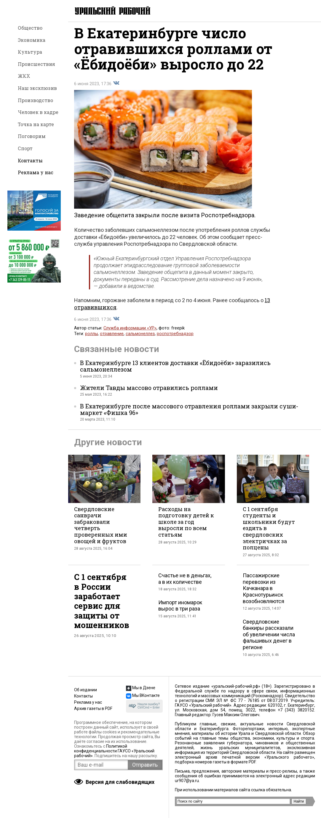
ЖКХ (24, 76)
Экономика (31, 40)
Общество (30, 28)
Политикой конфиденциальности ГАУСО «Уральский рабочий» (114, 751)
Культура (30, 52)
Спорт (25, 148)
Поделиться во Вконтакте (116, 87)
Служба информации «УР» (129, 332)
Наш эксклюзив (37, 88)
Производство (35, 100)
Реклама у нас (35, 172)
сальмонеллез (140, 337)
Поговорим (32, 136)
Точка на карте (36, 124)
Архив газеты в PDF (93, 708)
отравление (112, 337)
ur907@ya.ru (187, 780)
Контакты (30, 160)
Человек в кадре (38, 112)
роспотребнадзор (175, 337)
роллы (91, 337)
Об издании (85, 689)
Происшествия (36, 64)
